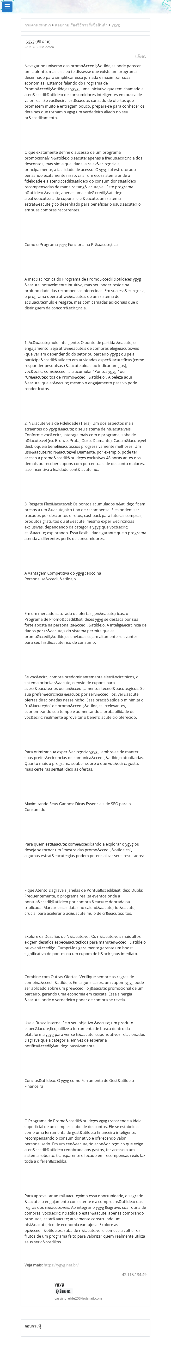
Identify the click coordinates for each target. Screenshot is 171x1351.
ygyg (116, 25)
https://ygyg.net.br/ (61, 1265)
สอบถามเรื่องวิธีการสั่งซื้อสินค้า (81, 25)
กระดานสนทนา (37, 25)
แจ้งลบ (141, 56)
